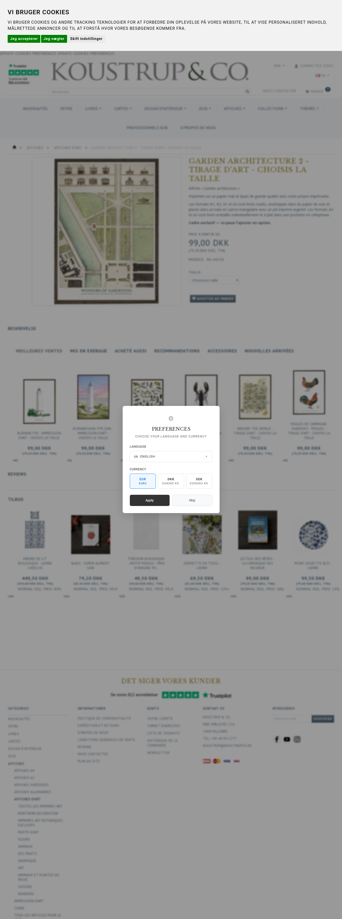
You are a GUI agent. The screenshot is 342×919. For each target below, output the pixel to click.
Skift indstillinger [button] (86, 39)
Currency (138, 469)
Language (138, 446)
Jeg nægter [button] (54, 39)
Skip (192, 500)
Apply (150, 500)
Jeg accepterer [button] (24, 39)
